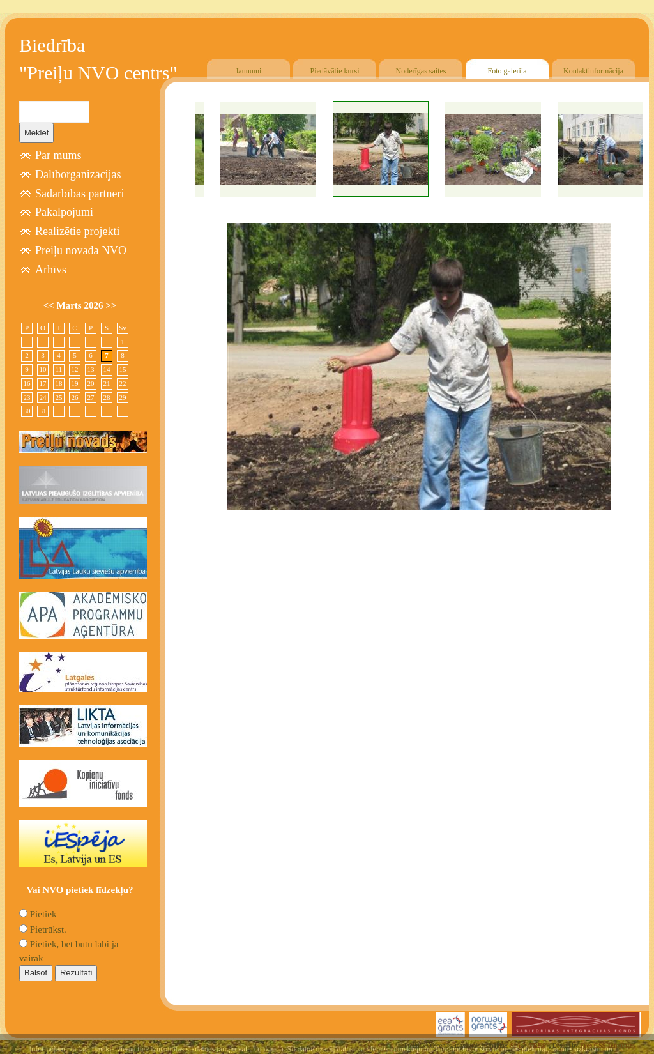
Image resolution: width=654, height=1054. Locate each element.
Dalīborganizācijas (78, 174)
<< (50, 305)
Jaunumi (249, 70)
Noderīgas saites (421, 70)
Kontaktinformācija (593, 70)
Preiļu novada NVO (80, 250)
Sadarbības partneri (79, 193)
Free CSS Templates (607, 1045)
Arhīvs (50, 269)
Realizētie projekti (77, 231)
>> (110, 305)
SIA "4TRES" (529, 1045)
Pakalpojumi (64, 212)
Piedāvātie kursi (335, 70)
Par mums (58, 155)
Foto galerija (507, 70)
